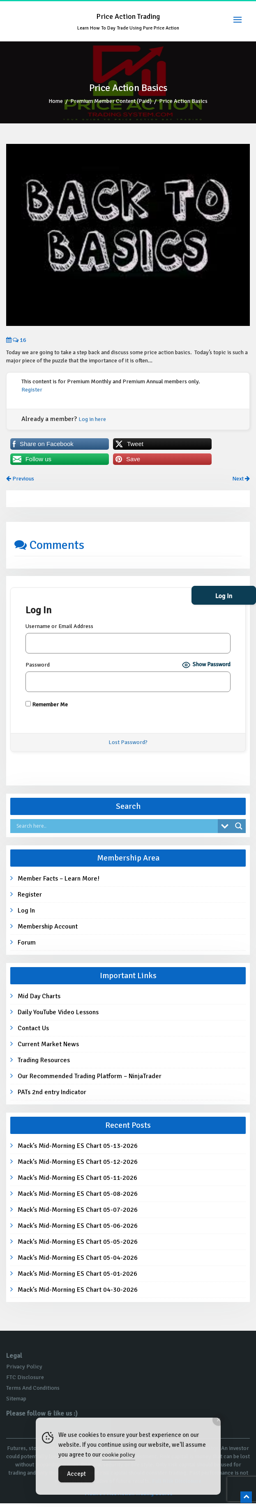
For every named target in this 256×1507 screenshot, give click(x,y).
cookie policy (118, 1454)
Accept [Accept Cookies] (76, 1473)
